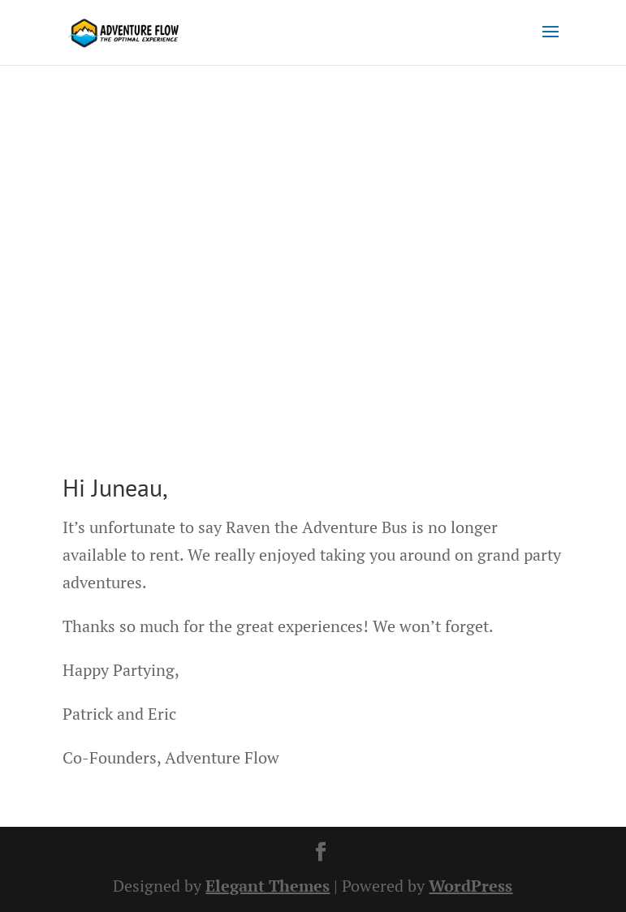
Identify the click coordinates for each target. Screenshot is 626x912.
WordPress (470, 886)
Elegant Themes (267, 886)
